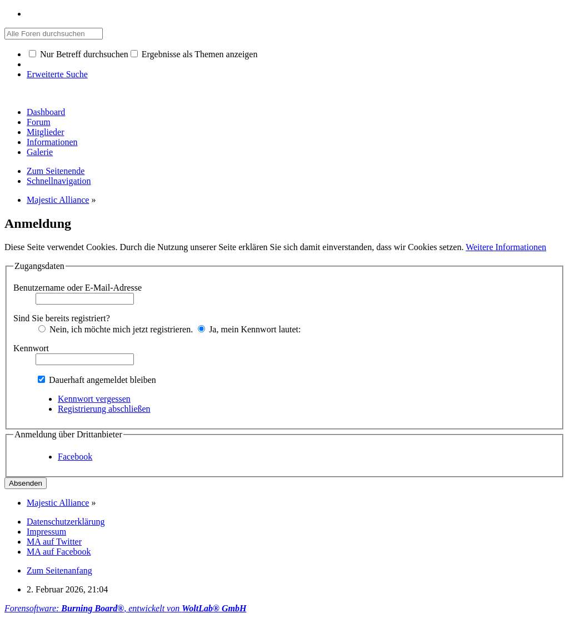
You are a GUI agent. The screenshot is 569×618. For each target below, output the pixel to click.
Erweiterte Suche (57, 74)
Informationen (52, 142)
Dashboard (46, 112)
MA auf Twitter (54, 541)
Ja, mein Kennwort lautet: (249, 329)
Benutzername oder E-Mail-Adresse (77, 287)
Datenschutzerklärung (65, 521)
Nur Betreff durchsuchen (78, 54)
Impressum (46, 531)
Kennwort (31, 348)
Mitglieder (45, 132)
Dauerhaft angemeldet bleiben (97, 380)
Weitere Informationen (506, 247)
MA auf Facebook (59, 551)
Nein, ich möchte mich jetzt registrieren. (115, 329)
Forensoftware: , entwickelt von (125, 608)
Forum (39, 122)
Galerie (40, 152)
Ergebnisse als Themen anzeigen (194, 54)
